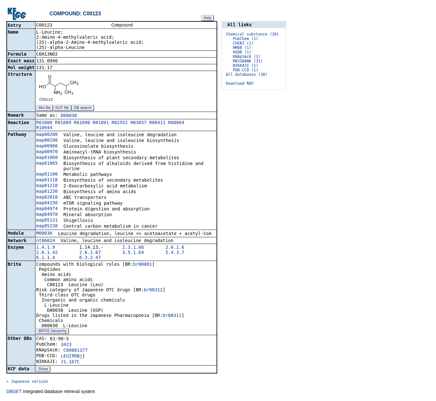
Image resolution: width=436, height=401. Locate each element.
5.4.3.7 (174, 253)
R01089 (63, 123)
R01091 (101, 123)
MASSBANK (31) (248, 61)
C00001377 (76, 350)
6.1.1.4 (45, 258)
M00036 (44, 233)
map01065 (46, 163)
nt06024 (45, 241)
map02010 (46, 197)
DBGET (14, 392)
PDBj (77, 356)
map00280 (46, 135)
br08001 (142, 264)
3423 (66, 345)
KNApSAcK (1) (247, 56)
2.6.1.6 (174, 247)
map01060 (46, 158)
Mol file (44, 108)
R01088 (44, 123)
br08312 (153, 290)
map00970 (46, 152)
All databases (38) (246, 74)
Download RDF (240, 83)
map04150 (46, 203)
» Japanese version (27, 382)
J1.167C (70, 362)
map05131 (46, 220)
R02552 (119, 123)
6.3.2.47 (90, 258)
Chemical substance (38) (252, 34)
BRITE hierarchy (52, 331)
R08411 (157, 123)
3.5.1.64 (133, 253)
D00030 (69, 116)
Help (207, 18)
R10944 (44, 128)
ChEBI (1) (243, 43)
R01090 (82, 123)
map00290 (46, 140)
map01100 (46, 174)
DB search (83, 108)
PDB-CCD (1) (245, 70)
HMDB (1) (242, 47)
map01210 (46, 186)
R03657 (138, 123)
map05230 (46, 226)
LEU (65, 356)
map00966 (46, 146)
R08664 (176, 123)
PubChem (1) (245, 38)
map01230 (46, 191)
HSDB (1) (242, 52)
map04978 (46, 214)
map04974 (46, 209)
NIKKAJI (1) (245, 65)
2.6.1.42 (46, 253)
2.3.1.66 (133, 247)
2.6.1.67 (90, 253)
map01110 (46, 180)
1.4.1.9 (45, 247)
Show (43, 369)
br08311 (172, 315)
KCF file (62, 108)
